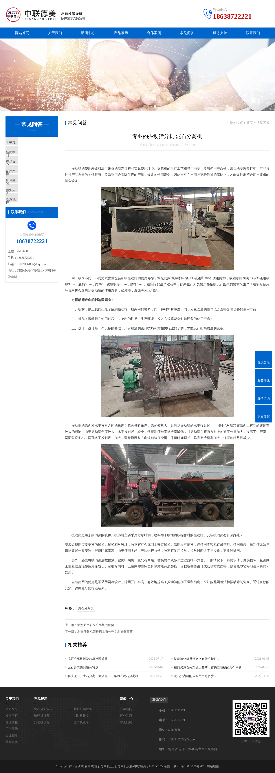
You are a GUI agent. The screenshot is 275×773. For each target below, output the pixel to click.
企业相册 (12, 735)
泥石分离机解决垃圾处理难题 (88, 659)
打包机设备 (42, 722)
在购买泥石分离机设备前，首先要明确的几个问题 (208, 667)
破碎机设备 (42, 715)
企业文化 (12, 722)
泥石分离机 (86, 608)
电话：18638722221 (172, 720)
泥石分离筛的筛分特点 (83, 667)
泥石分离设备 (43, 709)
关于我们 (55, 33)
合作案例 (154, 33)
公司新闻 (126, 709)
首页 (249, 123)
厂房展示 (12, 729)
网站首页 (22, 33)
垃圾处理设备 (83, 709)
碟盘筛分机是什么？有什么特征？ (197, 659)
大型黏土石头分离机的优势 (95, 625)
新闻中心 (88, 33)
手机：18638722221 (172, 710)
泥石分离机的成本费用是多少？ (195, 676)
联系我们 (253, 33)
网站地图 (213, 766)
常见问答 (187, 33)
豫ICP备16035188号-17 (188, 766)
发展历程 (12, 715)
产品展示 (121, 33)
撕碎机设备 (81, 722)
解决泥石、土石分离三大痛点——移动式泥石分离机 (103, 676)
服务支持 (220, 33)
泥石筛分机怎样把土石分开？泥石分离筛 (105, 631)
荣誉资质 (12, 742)
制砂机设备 (81, 715)
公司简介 (12, 709)
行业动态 (126, 715)
